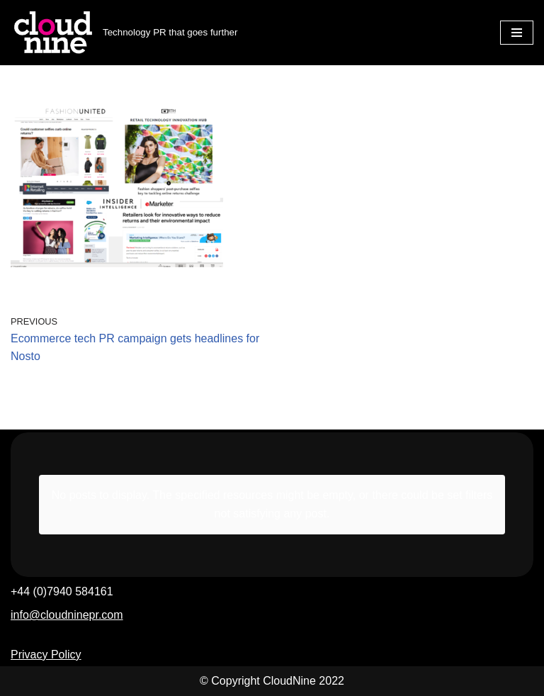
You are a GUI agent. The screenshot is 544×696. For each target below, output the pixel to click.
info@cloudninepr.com (67, 615)
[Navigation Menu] (516, 33)
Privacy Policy (46, 655)
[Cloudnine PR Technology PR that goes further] (124, 32)
